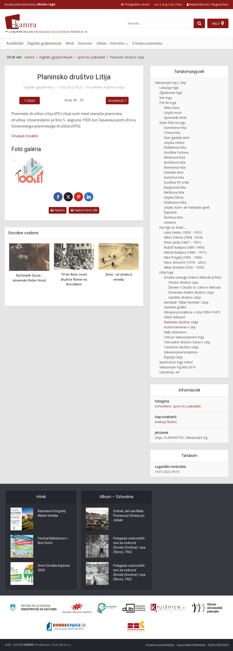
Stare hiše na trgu (172, 122)
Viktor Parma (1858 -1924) (183, 237)
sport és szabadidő (187, 406)
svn (156, 4)
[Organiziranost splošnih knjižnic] (77, 608)
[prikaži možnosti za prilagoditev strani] (135, 4)
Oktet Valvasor (174, 317)
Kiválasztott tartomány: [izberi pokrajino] (30, 4)
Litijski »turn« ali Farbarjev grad (186, 207)
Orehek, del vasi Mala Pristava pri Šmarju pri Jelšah (128, 515)
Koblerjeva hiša (175, 202)
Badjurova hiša (175, 187)
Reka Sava (171, 107)
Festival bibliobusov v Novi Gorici (53, 540)
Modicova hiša (174, 157)
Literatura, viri (169, 372)
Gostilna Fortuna (176, 152)
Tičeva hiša (172, 132)
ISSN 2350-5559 (218, 645)
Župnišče (170, 212)
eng (164, 4)
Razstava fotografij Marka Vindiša (52, 513)
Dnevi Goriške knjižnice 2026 (54, 568)
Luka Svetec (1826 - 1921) (183, 232)
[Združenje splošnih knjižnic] (135, 626)
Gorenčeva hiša (175, 127)
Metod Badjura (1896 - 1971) (185, 252)
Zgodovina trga (170, 92)
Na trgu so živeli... (172, 227)
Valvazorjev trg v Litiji (170, 82)
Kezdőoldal (15, 43)
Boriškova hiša (174, 162)
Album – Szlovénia (110, 43)
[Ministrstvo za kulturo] (33, 608)
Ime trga (165, 97)
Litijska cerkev (174, 142)
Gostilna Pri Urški (176, 182)
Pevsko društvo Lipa (183, 282)
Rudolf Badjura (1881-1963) (184, 247)
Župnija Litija (173, 357)
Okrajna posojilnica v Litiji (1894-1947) (192, 312)
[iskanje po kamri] (159, 23)
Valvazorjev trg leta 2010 (177, 367)
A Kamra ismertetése (147, 43)
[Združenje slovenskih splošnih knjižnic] (168, 608)
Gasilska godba (175, 307)
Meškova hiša (174, 192)
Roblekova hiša (175, 147)
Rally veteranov (175, 332)
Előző (31, 100)
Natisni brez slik (84, 210)
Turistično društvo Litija (181, 347)
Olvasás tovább (24, 135)
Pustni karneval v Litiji (179, 327)
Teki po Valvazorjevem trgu (184, 337)
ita (172, 4)
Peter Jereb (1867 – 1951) (182, 242)
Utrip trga (166, 272)
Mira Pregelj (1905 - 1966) (183, 257)
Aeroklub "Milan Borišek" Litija (186, 302)
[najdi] (199, 23)
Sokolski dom (174, 172)
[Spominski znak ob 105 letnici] (30, 170)
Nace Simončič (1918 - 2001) (185, 262)
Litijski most (173, 112)
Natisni (58, 210)
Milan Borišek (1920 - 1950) (184, 267)
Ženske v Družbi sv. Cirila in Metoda (194, 287)
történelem (163, 406)
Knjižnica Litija (114, 87)
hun (179, 4)
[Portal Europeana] (106, 608)
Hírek (70, 43)
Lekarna (170, 222)
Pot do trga (167, 102)
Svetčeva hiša (174, 177)
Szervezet (85, 43)
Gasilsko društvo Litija (184, 297)
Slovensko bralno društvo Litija (191, 292)
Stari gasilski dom (177, 137)
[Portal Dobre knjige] (66, 626)
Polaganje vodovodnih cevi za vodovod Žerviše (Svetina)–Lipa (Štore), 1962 (129, 545)
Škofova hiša (173, 217)
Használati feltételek (191, 645)
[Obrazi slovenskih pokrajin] (207, 608)
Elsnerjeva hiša (175, 167)
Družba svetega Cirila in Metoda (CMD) (192, 277)
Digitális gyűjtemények (45, 43)
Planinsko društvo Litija (181, 322)
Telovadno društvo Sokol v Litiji (187, 342)
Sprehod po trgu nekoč (176, 362)
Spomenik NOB (175, 117)
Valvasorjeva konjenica (181, 352)
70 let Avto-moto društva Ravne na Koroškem (74, 279)
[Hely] (217, 23)
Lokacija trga (168, 87)
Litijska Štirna (173, 197)
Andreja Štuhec (166, 422)
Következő (116, 100)
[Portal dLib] (134, 608)
